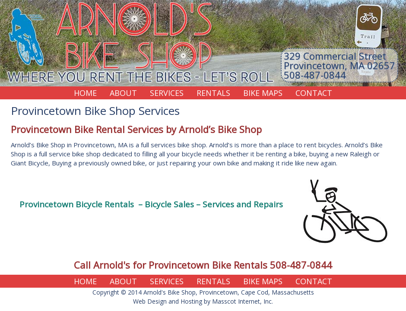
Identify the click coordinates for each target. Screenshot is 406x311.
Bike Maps (262, 93)
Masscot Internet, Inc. (242, 301)
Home (85, 93)
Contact (313, 93)
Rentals (213, 93)
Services (167, 93)
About (123, 93)
